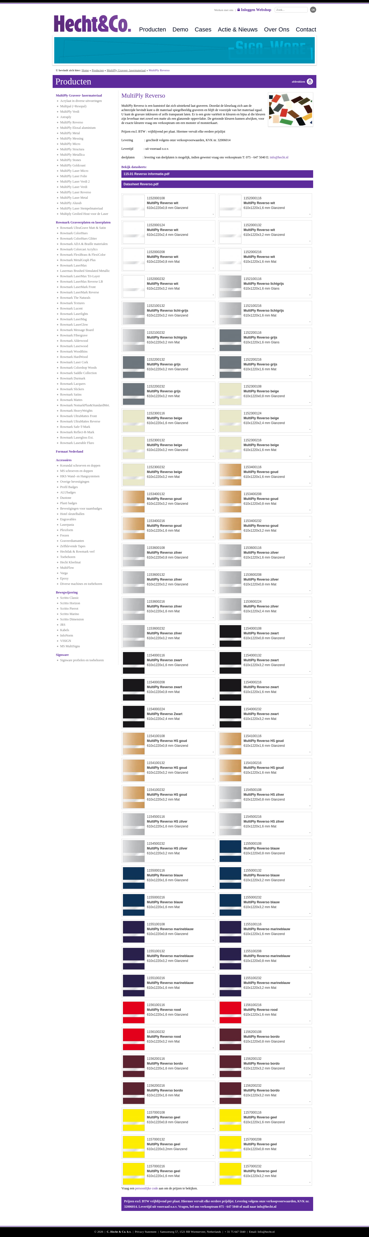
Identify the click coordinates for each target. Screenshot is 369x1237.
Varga (64, 573)
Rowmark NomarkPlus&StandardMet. (85, 405)
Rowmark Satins (71, 394)
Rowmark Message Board (77, 330)
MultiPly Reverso (71, 122)
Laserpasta (67, 525)
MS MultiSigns (70, 646)
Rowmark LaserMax (73, 265)
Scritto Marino (69, 614)
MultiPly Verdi (69, 111)
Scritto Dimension (72, 619)
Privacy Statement (145, 1231)
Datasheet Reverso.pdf (141, 184)
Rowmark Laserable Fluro (77, 443)
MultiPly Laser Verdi (73, 187)
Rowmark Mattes (71, 400)
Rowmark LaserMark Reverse (79, 292)
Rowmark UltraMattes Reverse (80, 421)
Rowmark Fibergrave (74, 335)
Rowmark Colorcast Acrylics (78, 249)
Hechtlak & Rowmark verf (77, 551)
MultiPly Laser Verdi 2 (75, 181)
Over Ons (276, 29)
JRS (62, 625)
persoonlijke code (146, 1188)
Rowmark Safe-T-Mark (75, 427)
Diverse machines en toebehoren (81, 584)
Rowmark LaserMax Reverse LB (81, 281)
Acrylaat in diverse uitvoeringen (81, 101)
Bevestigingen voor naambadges (81, 508)
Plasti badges (68, 503)
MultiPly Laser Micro (74, 171)
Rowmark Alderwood (74, 341)
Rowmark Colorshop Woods (78, 367)
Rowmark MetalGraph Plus (78, 260)
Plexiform (66, 530)
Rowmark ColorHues (74, 233)
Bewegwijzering (67, 592)
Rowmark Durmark (72, 378)
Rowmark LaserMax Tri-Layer (80, 276)
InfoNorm (66, 635)
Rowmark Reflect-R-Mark (77, 432)
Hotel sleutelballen (72, 514)
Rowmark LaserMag (73, 319)
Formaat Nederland (69, 451)
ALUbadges (68, 492)
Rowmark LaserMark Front (78, 287)
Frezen (64, 535)
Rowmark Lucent (71, 308)
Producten (152, 29)
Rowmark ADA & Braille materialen (84, 244)
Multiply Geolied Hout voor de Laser (84, 214)
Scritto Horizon (70, 603)
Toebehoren (67, 557)
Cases (203, 29)
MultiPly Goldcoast (72, 165)
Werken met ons (223, 10)
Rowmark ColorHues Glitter (78, 238)
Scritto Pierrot (69, 608)
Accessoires (63, 460)
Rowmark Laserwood (74, 346)
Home (85, 70)
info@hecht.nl (279, 157)
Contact (306, 29)
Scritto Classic (69, 598)
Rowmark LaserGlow (74, 324)
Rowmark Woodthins (74, 351)
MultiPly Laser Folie (73, 176)
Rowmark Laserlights (74, 314)
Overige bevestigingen (74, 482)
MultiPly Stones (70, 160)
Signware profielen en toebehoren (82, 660)
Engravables (68, 519)
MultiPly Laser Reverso (75, 192)
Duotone (65, 498)
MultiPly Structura (72, 149)
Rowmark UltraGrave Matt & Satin (83, 228)
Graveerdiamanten (72, 541)
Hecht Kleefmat (70, 562)
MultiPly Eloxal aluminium (78, 128)
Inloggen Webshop (254, 10)
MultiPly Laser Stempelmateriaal (81, 208)
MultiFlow (67, 568)
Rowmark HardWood (74, 357)
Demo (180, 29)
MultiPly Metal (70, 133)
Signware (62, 655)
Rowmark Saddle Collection (78, 373)
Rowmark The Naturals (75, 298)
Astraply (65, 117)
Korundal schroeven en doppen (80, 465)
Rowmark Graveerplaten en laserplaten (83, 222)
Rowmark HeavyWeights (76, 411)
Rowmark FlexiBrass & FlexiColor (83, 255)
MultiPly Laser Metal (74, 198)
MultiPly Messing (71, 138)
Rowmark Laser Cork (74, 362)
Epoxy (64, 578)
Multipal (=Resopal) (73, 106)
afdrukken (298, 81)
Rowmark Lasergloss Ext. (76, 437)
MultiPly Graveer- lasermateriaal (126, 70)
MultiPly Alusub (71, 203)
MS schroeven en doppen (76, 471)
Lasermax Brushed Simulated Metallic (85, 271)
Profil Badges (69, 487)
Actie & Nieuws (238, 29)
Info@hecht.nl (266, 1231)
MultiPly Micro (70, 144)
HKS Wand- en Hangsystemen (79, 476)
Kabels (64, 630)
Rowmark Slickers (72, 389)
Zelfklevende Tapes (72, 546)
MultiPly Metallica (72, 155)
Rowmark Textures (72, 303)
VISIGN (65, 641)
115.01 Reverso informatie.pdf (146, 174)
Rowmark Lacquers (72, 384)
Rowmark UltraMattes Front (78, 416)
